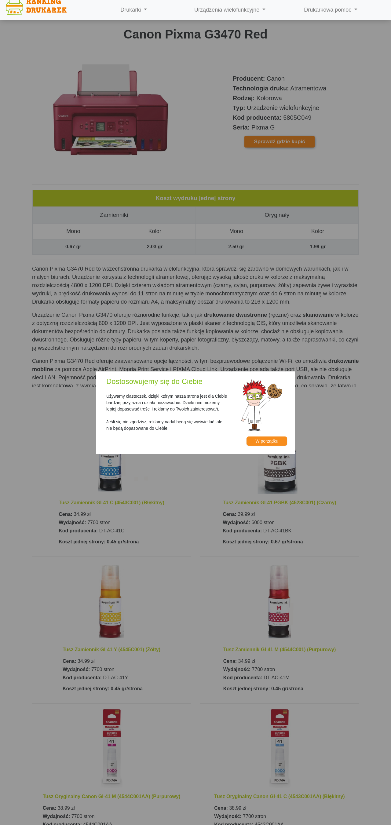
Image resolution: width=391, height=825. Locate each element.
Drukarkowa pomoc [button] (328, 10)
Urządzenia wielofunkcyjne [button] (227, 10)
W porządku (266, 441)
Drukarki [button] (131, 10)
